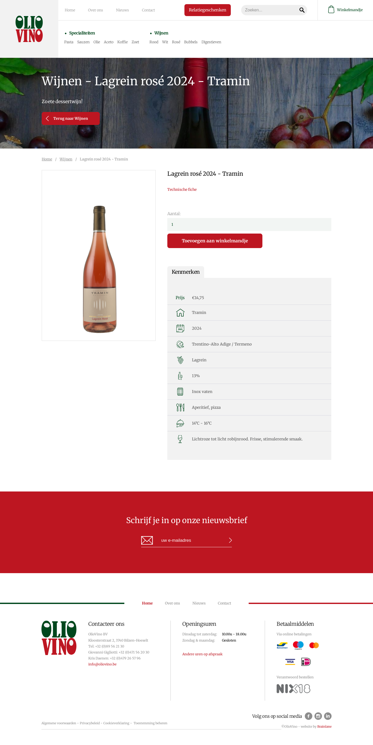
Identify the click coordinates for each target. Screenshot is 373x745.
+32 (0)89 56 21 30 (109, 646)
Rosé (176, 42)
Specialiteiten (82, 33)
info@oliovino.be (102, 664)
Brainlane (324, 726)
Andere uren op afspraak (202, 654)
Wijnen (161, 33)
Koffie (122, 42)
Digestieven (211, 42)
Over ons (95, 10)
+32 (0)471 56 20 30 (134, 652)
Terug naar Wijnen (67, 118)
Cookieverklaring (116, 723)
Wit (165, 42)
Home (70, 10)
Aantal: (174, 213)
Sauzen (83, 42)
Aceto (108, 42)
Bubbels (191, 42)
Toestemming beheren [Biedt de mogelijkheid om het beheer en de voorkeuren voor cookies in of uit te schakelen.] (150, 723)
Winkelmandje (345, 10)
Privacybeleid (90, 723)
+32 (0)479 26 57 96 (125, 658)
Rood (153, 42)
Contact (148, 10)
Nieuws (122, 10)
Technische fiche (182, 189)
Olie (97, 42)
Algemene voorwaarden (58, 723)
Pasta (68, 42)
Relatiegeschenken (207, 9)
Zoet (135, 42)
